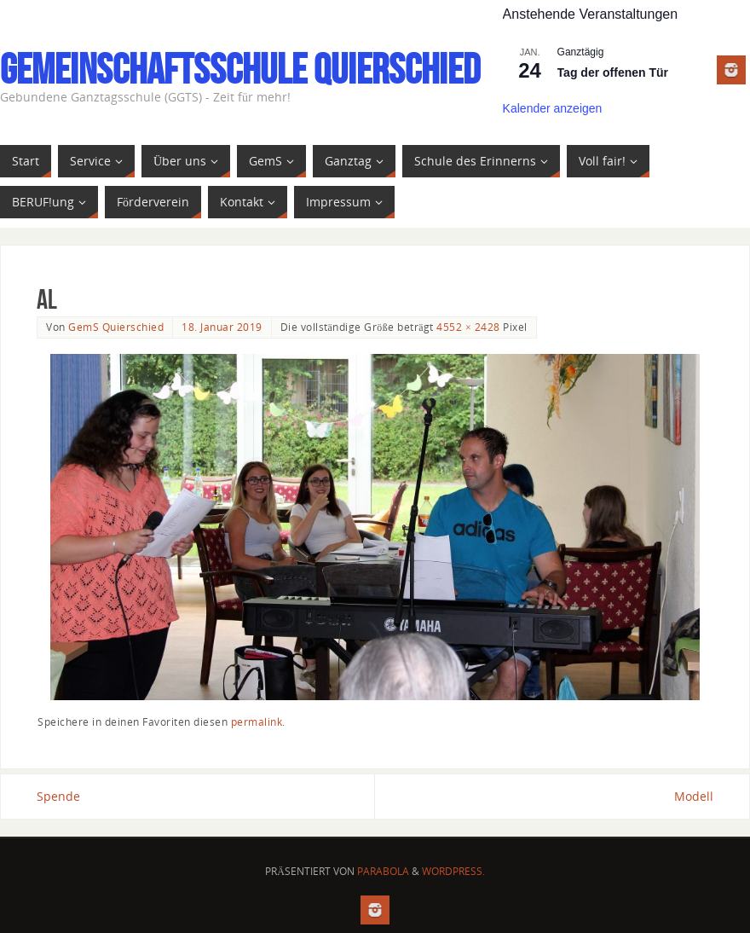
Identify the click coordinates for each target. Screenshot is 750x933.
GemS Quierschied (116, 326)
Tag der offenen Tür (612, 72)
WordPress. (453, 871)
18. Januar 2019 (222, 326)
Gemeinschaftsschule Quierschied (240, 69)
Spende (58, 796)
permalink (257, 721)
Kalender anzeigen (553, 108)
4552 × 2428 (467, 326)
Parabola (383, 871)
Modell (693, 796)
